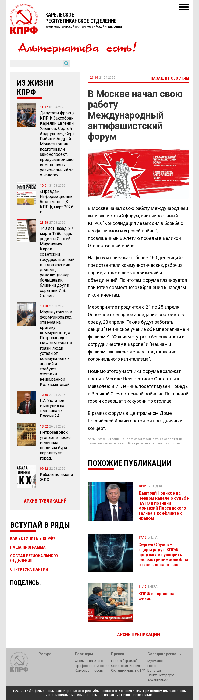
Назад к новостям (170, 78)
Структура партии (29, 569)
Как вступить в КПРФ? (32, 538)
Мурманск (155, 661)
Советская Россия (125, 666)
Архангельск (157, 680)
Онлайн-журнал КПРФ (128, 670)
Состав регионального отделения (34, 558)
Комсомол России (89, 670)
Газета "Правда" (124, 661)
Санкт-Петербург (160, 675)
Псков (152, 666)
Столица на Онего (89, 661)
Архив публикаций (45, 501)
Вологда (154, 670)
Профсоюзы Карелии (92, 666)
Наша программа (28, 547)
